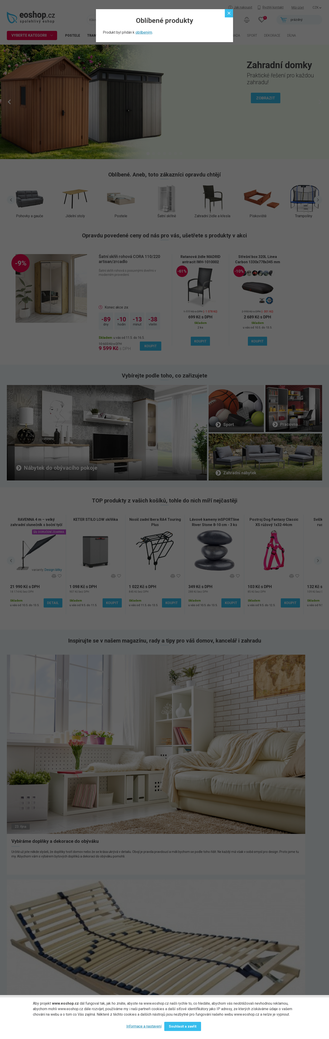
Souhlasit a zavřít (182, 1026)
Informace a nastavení (144, 1026)
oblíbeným (143, 32)
